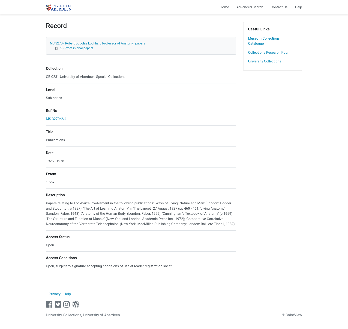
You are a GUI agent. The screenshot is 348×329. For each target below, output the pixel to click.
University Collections (264, 61)
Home (224, 7)
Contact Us (279, 7)
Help (298, 7)
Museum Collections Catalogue (264, 41)
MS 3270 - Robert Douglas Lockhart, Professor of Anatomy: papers (97, 43)
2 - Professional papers (76, 48)
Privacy (55, 294)
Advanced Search (250, 7)
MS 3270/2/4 (56, 119)
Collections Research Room (269, 52)
